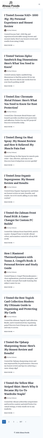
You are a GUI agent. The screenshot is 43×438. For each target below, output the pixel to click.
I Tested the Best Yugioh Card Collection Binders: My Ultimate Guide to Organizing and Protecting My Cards (20, 305)
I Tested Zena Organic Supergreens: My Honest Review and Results (19, 179)
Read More (9, 45)
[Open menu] (39, 4)
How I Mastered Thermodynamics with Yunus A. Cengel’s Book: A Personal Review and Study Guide (21, 261)
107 (21, 422)
